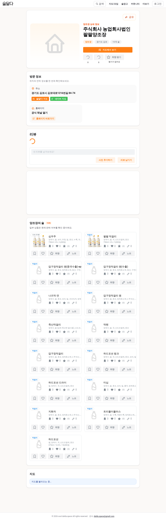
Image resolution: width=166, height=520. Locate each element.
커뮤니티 (135, 4)
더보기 (146, 4)
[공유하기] (129, 17)
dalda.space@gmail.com (104, 516)
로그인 (158, 3)
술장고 (124, 4)
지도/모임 (113, 4)
